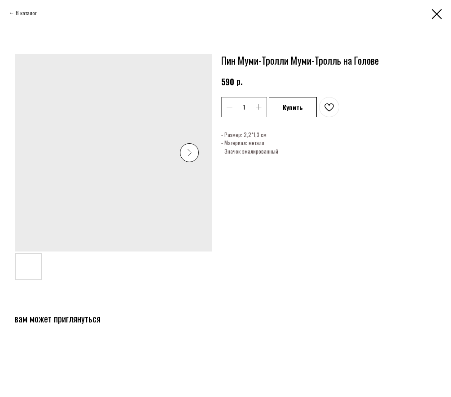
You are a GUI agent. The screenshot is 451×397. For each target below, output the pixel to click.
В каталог (26, 13)
